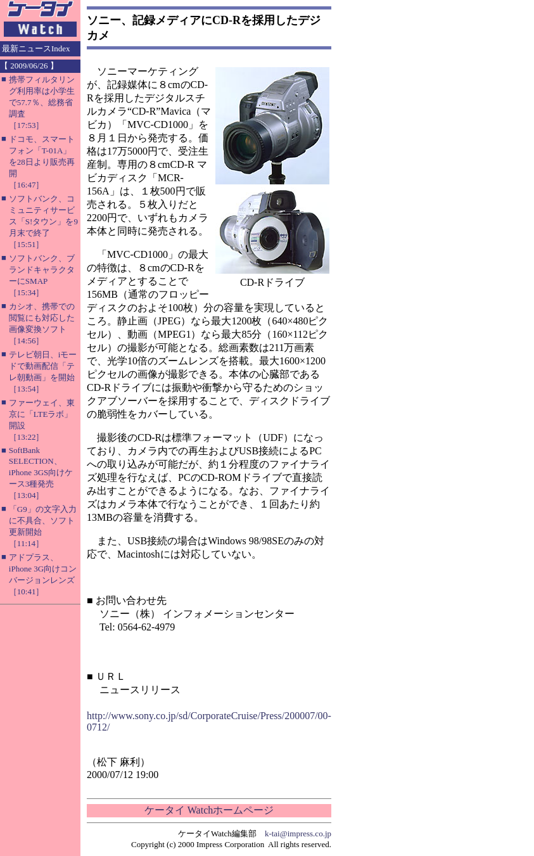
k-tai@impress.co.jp (298, 833)
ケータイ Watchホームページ (209, 810)
